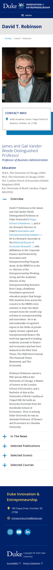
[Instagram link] (10, 532)
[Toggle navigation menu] (26, 15)
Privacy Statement (31, 563)
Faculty (8, 38)
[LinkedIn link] (27, 532)
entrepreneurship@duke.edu (26, 518)
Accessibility (12, 563)
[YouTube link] (19, 532)
